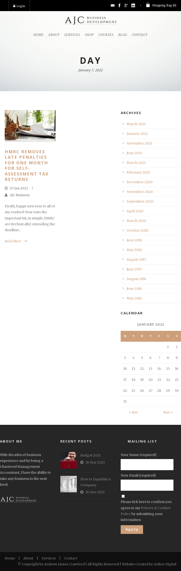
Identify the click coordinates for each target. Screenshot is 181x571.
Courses (106, 35)
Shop (89, 35)
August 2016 (136, 279)
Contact (140, 35)
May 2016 (134, 298)
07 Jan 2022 (19, 188)
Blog (122, 35)
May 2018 (134, 250)
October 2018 (137, 230)
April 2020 (135, 211)
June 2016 (134, 288)
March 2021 (136, 163)
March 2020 (136, 221)
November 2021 (139, 143)
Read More (13, 241)
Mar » (168, 412)
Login (19, 6)
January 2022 (137, 134)
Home (38, 35)
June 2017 (134, 269)
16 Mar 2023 (95, 462)
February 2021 (138, 172)
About (54, 35)
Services (72, 35)
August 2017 (136, 259)
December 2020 (139, 182)
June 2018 (134, 240)
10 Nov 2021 (95, 492)
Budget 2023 (90, 455)
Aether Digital (165, 564)
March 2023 (136, 124)
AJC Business (20, 195)
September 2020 (140, 201)
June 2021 (134, 153)
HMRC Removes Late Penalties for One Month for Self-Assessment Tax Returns (27, 165)
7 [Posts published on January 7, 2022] (159, 358)
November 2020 (140, 192)
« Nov (133, 412)
